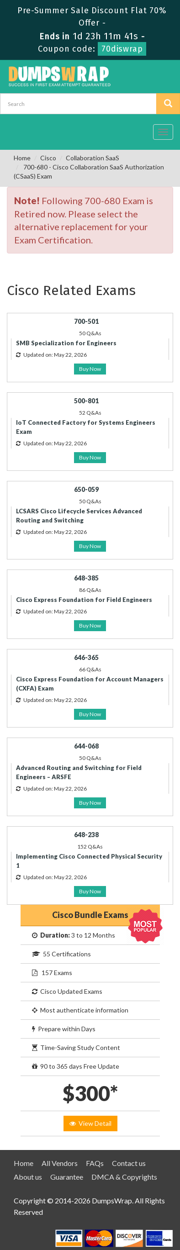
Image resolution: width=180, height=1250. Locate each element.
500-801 (86, 401)
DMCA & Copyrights (124, 1176)
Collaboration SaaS (92, 158)
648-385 (86, 578)
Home (22, 158)
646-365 (86, 657)
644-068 (86, 746)
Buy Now (90, 368)
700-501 (86, 321)
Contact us (129, 1163)
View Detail (90, 1123)
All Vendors (60, 1163)
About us (28, 1176)
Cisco (48, 158)
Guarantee (66, 1176)
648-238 (86, 835)
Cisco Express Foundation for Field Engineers (84, 599)
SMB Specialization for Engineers (66, 343)
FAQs (95, 1163)
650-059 (86, 489)
